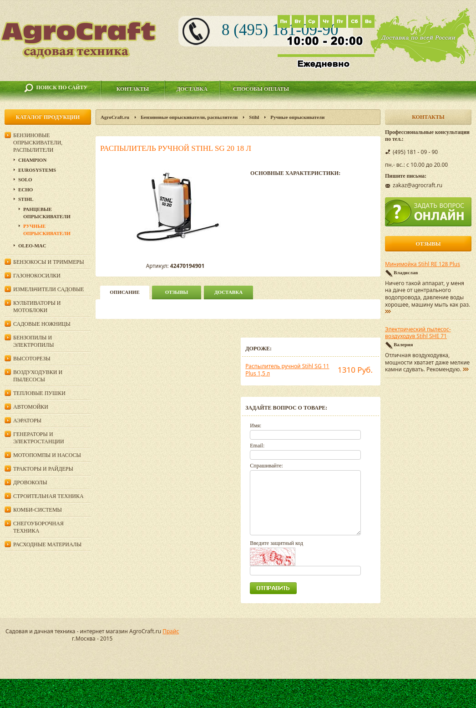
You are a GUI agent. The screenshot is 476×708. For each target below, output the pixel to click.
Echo (25, 189)
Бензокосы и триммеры (48, 262)
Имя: (255, 425)
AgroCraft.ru (115, 117)
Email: (257, 445)
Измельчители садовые (48, 289)
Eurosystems (37, 170)
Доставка (192, 89)
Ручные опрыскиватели (297, 117)
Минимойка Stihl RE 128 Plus (422, 264)
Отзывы (176, 292)
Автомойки (30, 407)
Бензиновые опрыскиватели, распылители (189, 117)
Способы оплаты (261, 89)
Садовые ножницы (42, 324)
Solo (25, 179)
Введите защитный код (276, 543)
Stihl (254, 117)
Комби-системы (37, 510)
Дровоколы (30, 482)
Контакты (132, 89)
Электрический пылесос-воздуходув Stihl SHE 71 (418, 333)
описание (124, 292)
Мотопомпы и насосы (47, 455)
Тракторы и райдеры (43, 469)
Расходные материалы (47, 544)
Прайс (170, 631)
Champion (32, 160)
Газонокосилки (37, 275)
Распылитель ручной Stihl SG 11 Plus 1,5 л (287, 369)
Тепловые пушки (39, 393)
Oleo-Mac (32, 245)
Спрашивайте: (266, 465)
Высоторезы (32, 358)
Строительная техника (48, 496)
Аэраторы (27, 420)
